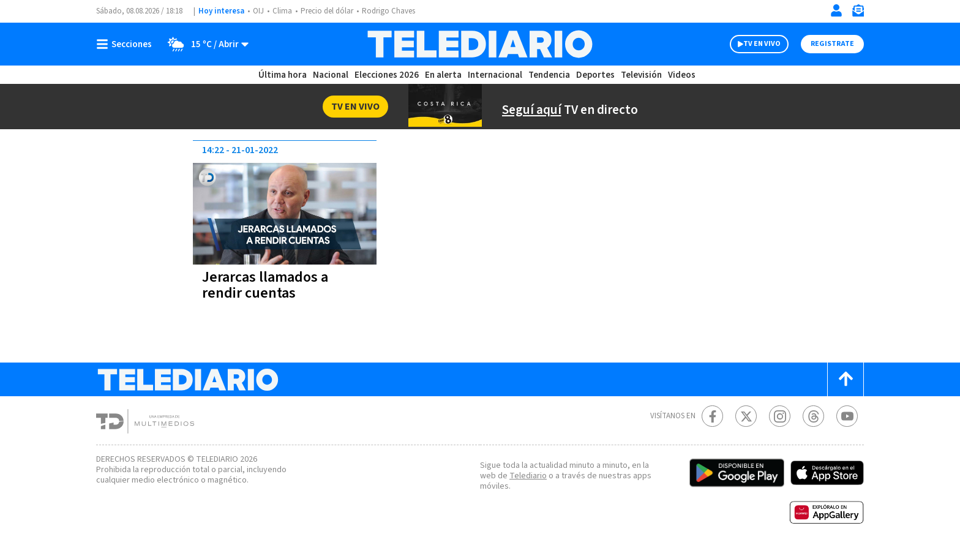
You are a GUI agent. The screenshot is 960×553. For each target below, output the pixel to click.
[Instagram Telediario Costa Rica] (779, 416)
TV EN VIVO (751, 44)
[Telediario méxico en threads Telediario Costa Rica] (813, 416)
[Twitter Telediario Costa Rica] (746, 416)
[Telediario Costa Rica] (480, 44)
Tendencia (550, 75)
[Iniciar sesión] (836, 10)
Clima (283, 11)
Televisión (640, 75)
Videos (681, 75)
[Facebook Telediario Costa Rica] (712, 416)
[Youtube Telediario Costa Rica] (847, 416)
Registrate (831, 44)
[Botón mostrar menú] (126, 44)
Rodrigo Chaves (395, 11)
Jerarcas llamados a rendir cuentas (268, 285)
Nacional (330, 75)
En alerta (445, 75)
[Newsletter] (858, 13)
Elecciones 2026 (387, 75)
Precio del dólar (330, 11)
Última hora (282, 75)
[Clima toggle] (205, 44)
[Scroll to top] (845, 379)
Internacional (496, 75)
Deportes (596, 75)
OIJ (258, 11)
